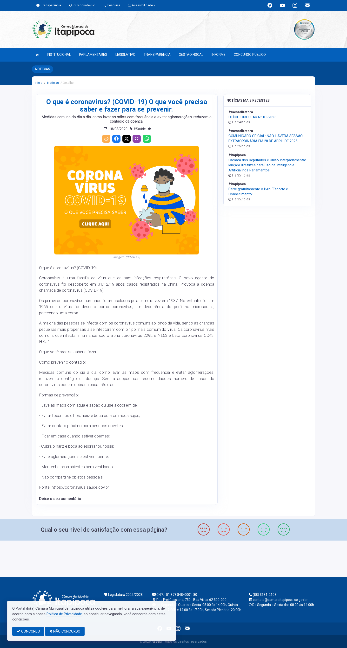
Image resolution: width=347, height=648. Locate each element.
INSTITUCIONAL (59, 54)
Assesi (157, 641)
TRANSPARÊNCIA (157, 54)
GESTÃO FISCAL (191, 54)
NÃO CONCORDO (64, 631)
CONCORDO (28, 631)
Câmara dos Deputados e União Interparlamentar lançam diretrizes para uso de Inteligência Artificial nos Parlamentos (267, 165)
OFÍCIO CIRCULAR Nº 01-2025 (252, 117)
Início (38, 83)
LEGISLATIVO (125, 54)
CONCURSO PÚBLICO (250, 54)
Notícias (53, 83)
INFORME (219, 54)
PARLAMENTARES (93, 54)
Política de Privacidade (64, 614)
